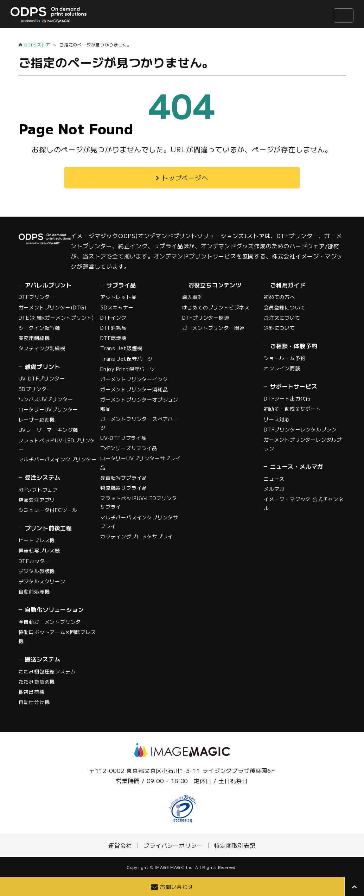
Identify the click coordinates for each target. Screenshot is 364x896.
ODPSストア (37, 44)
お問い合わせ (176, 886)
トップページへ (185, 177)
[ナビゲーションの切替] (343, 15)
